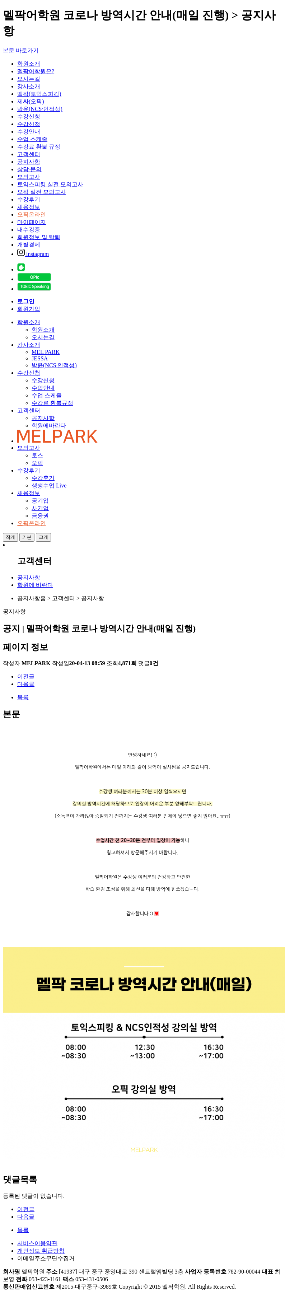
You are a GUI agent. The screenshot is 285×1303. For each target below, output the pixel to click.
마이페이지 (31, 222)
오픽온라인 (31, 214)
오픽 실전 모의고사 (41, 192)
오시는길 (28, 79)
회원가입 (28, 309)
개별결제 (28, 245)
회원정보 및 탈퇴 (38, 237)
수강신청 (28, 116)
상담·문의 (29, 169)
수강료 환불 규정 (38, 147)
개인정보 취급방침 (41, 1251)
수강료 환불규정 (52, 403)
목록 (23, 697)
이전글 (25, 676)
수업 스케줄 (32, 139)
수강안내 (28, 132)
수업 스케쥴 (47, 395)
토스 (37, 455)
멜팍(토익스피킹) (39, 94)
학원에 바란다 (35, 585)
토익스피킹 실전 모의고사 (50, 184)
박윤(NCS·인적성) (39, 109)
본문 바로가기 (21, 50)
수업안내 (43, 388)
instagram (33, 254)
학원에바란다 (49, 425)
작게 (10, 537)
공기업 (40, 501)
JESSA (40, 358)
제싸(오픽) (30, 101)
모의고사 (28, 177)
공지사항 (28, 162)
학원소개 (28, 64)
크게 (43, 537)
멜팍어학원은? (35, 71)
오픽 (37, 463)
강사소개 (28, 86)
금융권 (40, 516)
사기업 (40, 508)
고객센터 (28, 154)
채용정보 (28, 207)
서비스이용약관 (37, 1243)
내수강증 (28, 229)
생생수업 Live (49, 485)
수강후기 (28, 199)
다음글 (25, 684)
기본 (27, 537)
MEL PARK (46, 352)
